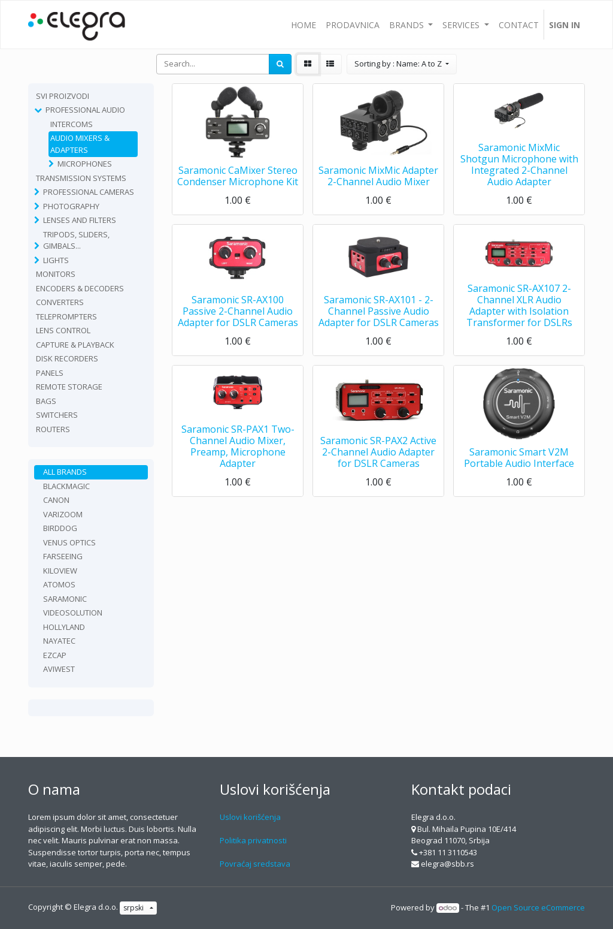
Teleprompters (66, 316)
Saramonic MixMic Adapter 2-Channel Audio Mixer (378, 176)
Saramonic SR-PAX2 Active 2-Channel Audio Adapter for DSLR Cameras (378, 452)
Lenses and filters (79, 220)
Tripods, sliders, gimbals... (76, 240)
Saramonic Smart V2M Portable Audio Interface (519, 457)
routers (53, 429)
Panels (49, 372)
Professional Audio (85, 109)
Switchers (57, 414)
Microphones (84, 163)
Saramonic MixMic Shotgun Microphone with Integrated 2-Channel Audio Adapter (519, 165)
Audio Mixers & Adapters (80, 143)
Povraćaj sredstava (255, 863)
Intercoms (71, 124)
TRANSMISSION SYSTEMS (81, 178)
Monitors (55, 274)
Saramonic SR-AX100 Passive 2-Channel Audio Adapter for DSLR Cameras (238, 311)
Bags (46, 401)
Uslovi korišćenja (250, 817)
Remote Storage (69, 386)
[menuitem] (303, 25)
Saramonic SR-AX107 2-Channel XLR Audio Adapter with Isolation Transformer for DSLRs (519, 306)
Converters (60, 302)
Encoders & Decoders (80, 288)
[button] (402, 64)
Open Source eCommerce (538, 907)
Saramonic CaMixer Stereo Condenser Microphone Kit (237, 176)
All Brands (65, 471)
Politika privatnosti (253, 840)
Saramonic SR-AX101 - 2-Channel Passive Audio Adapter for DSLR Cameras (378, 311)
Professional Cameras (88, 191)
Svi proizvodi (62, 96)
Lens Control (63, 330)
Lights (56, 260)
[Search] (280, 64)
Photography (71, 206)
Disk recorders (67, 358)
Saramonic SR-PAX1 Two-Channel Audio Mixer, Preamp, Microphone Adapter (238, 446)
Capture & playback (75, 344)
